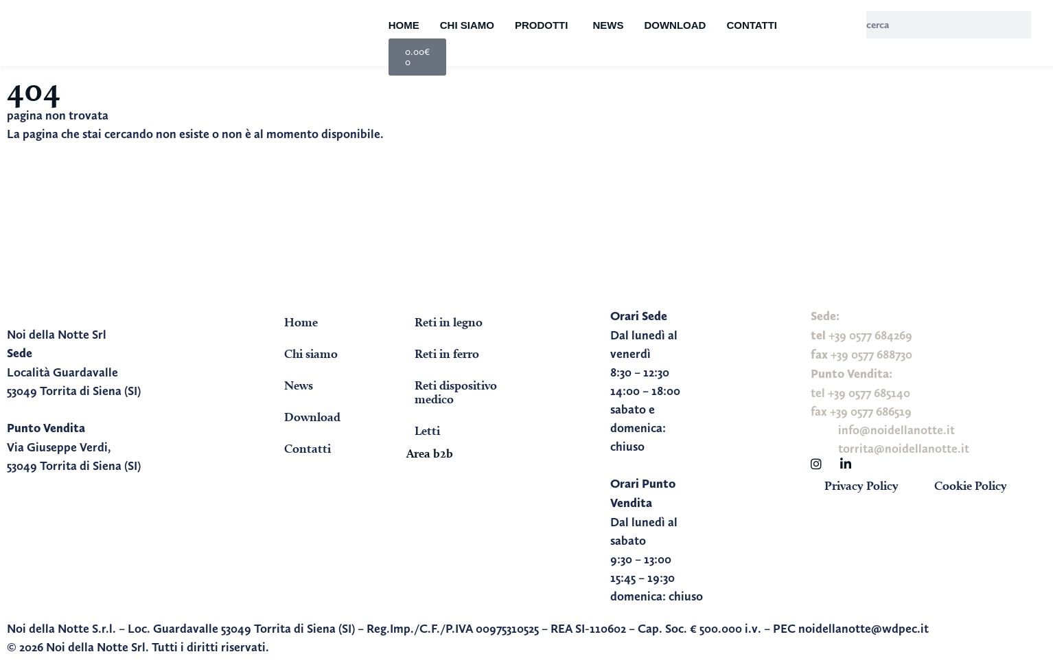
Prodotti (541, 25)
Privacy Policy (861, 485)
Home (404, 25)
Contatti (751, 25)
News (607, 25)
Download (675, 25)
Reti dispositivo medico (456, 392)
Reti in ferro (447, 353)
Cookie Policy (970, 485)
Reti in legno (449, 322)
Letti (427, 430)
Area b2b (429, 453)
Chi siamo (467, 25)
